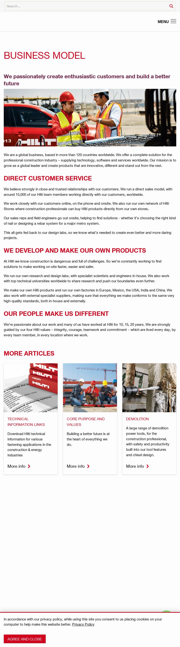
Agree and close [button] (25, 639)
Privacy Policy (83, 624)
